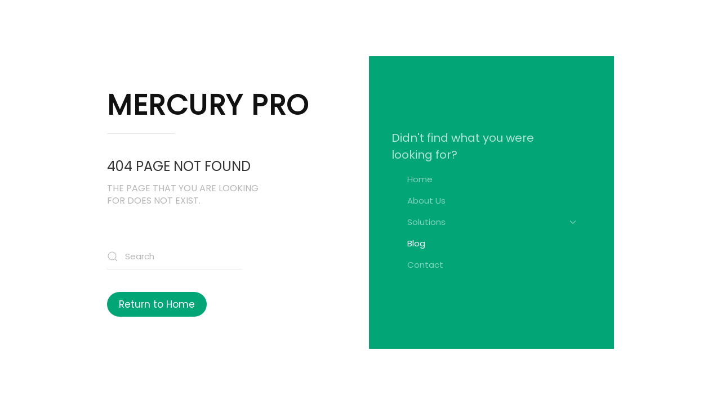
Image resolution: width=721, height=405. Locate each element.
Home (420, 179)
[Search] (174, 256)
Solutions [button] (491, 222)
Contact (425, 265)
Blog (416, 243)
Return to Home (157, 304)
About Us (426, 200)
